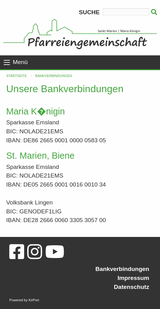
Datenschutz (131, 287)
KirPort (33, 300)
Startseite (16, 76)
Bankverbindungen (53, 76)
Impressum (133, 278)
